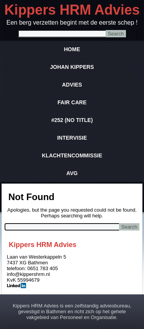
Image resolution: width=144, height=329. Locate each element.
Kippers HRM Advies (72, 10)
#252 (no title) (72, 120)
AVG (72, 173)
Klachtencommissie (72, 155)
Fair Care (72, 102)
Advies (72, 85)
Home (72, 49)
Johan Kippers (72, 67)
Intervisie (72, 138)
